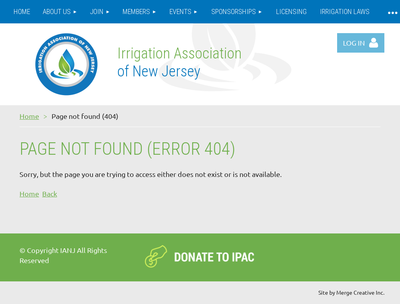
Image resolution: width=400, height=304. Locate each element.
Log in (354, 43)
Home (29, 116)
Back (49, 193)
